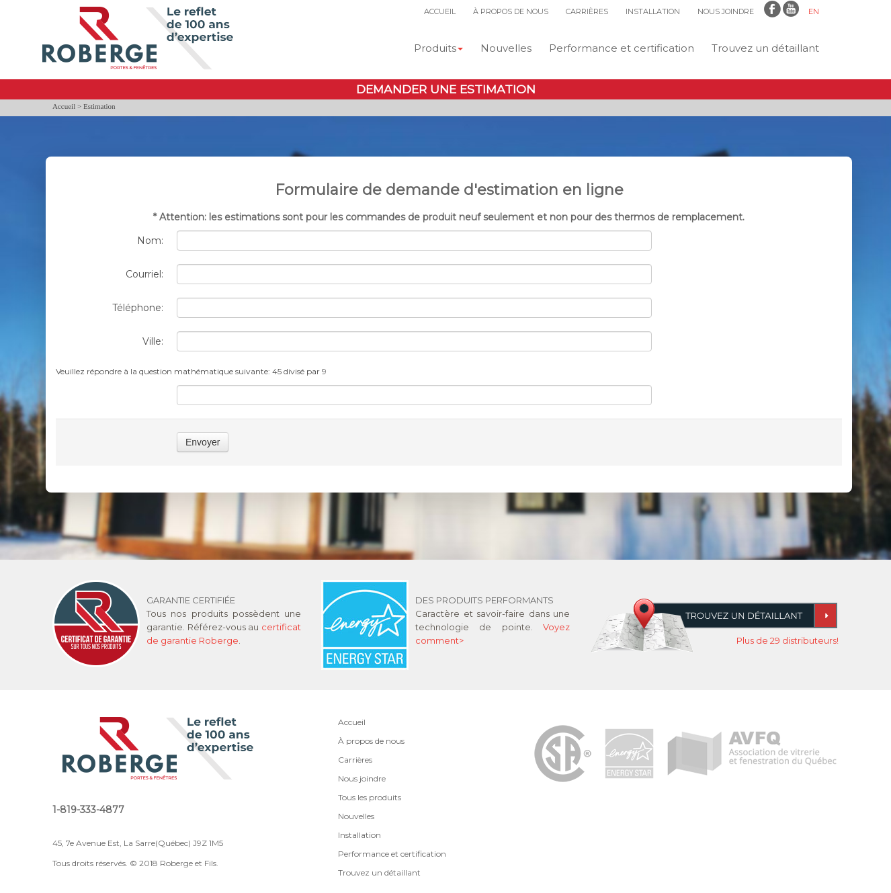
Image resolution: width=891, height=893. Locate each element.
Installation (359, 835)
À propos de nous (371, 741)
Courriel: (144, 274)
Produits (438, 48)
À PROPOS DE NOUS (510, 11)
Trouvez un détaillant (765, 48)
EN (813, 11)
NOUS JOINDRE (725, 11)
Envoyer (202, 442)
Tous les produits (369, 797)
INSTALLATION (653, 11)
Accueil (63, 106)
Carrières (355, 760)
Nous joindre (362, 778)
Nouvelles (506, 48)
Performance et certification (621, 48)
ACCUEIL (440, 11)
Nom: (150, 241)
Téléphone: (137, 308)
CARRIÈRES (587, 11)
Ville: (152, 341)
